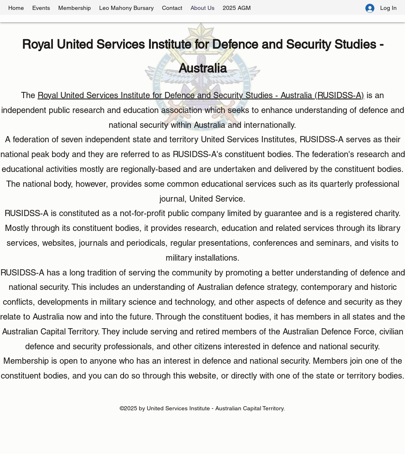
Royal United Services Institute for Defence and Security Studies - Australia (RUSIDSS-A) (201, 95)
